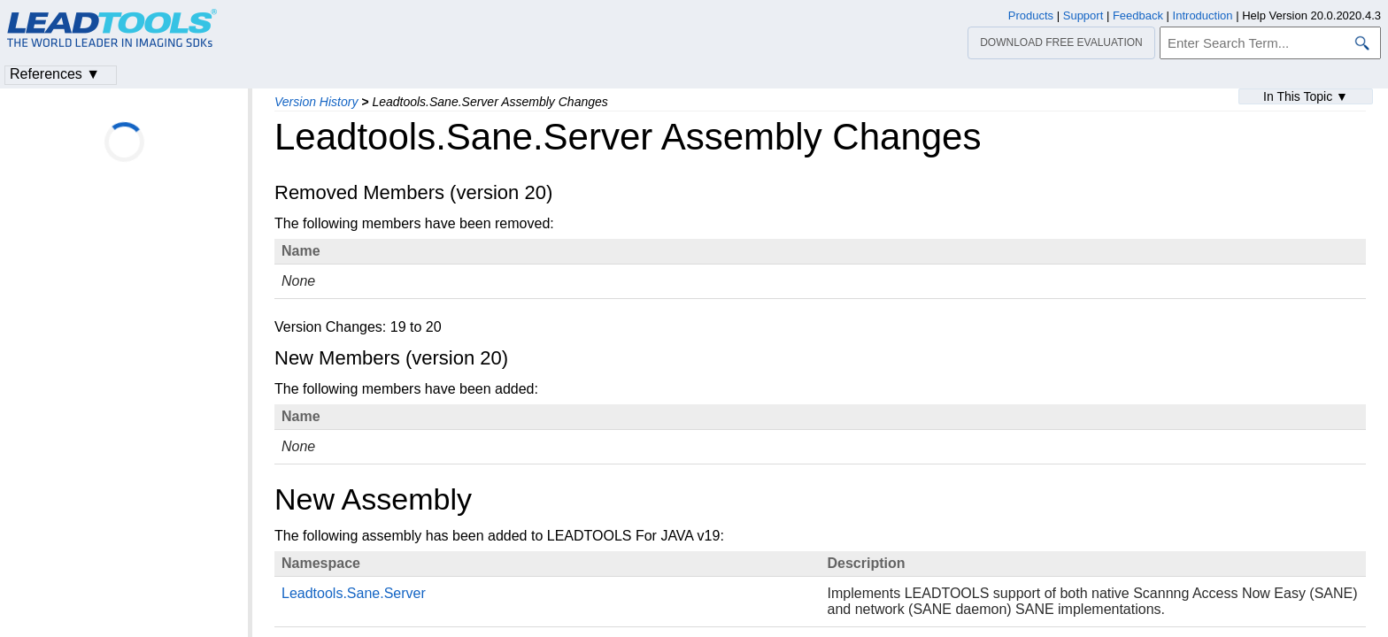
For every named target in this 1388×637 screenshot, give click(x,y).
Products (1030, 15)
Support (1083, 15)
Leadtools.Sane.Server (353, 593)
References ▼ (55, 73)
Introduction (1203, 15)
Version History (316, 102)
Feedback (1138, 15)
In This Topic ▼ (1305, 96)
